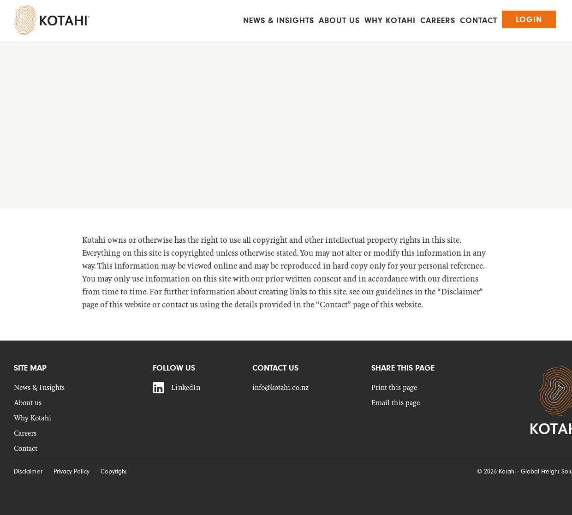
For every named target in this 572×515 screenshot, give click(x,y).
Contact (478, 20)
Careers (437, 20)
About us (339, 20)
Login (529, 19)
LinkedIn (185, 388)
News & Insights (278, 20)
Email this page (395, 403)
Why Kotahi (390, 20)
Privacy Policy (71, 471)
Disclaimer (28, 471)
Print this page (394, 388)
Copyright (114, 471)
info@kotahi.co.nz (280, 388)
